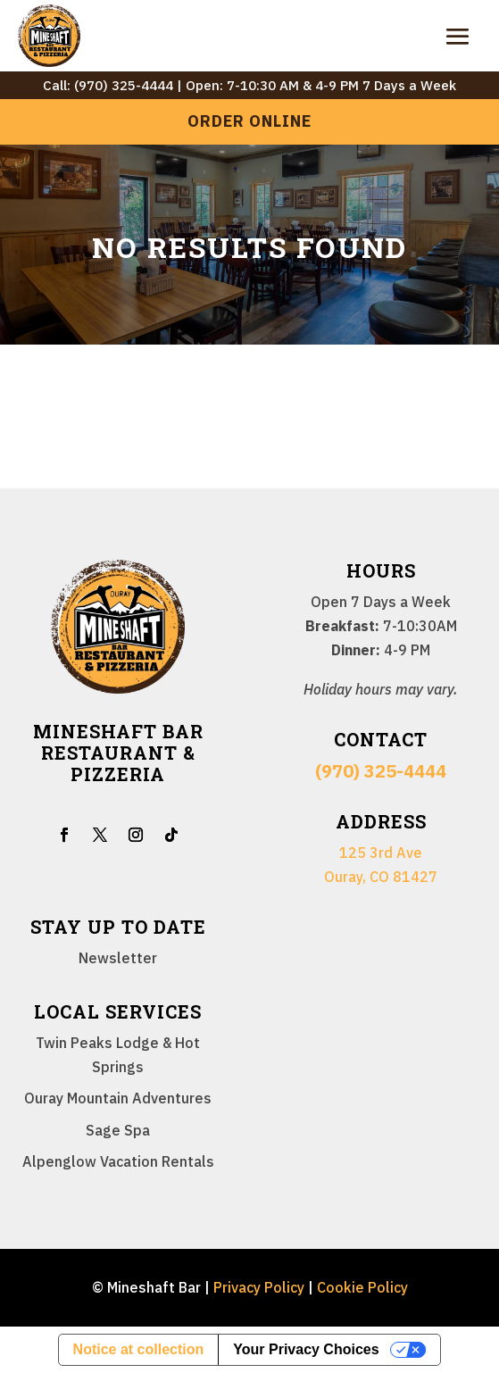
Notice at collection (138, 1349)
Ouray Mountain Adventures (118, 1098)
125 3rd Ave (380, 852)
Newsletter (118, 958)
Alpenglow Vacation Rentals (118, 1161)
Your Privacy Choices (305, 1349)
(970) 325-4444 (380, 771)
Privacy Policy (258, 1287)
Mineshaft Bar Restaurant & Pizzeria (118, 753)
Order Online (249, 121)
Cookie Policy (362, 1287)
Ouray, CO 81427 (380, 877)
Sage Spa (118, 1130)
